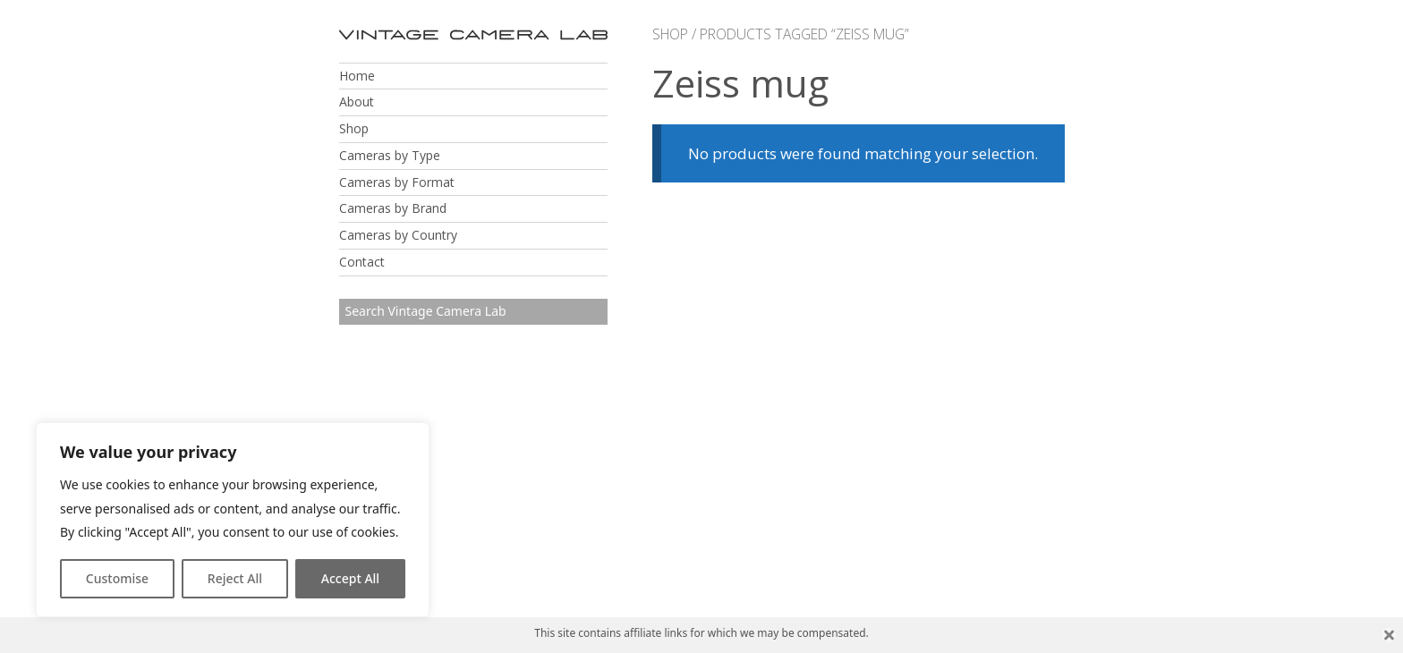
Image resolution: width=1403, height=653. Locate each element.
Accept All (350, 578)
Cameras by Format (397, 182)
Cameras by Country (398, 234)
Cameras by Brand (392, 207)
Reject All (235, 578)
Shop (354, 128)
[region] (232, 519)
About (356, 101)
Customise (117, 578)
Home (357, 75)
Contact (362, 261)
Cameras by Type (389, 155)
